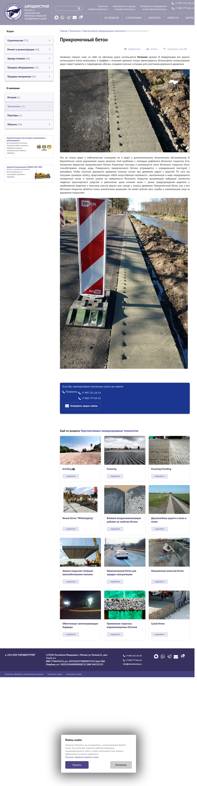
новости (173, 17)
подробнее (71, 476)
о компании (133, 17)
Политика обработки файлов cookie (82, 757)
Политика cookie (55, 674)
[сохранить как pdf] (175, 49)
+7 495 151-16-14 (183, 3)
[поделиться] (132, 49)
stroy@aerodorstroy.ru (125, 9)
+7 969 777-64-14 (183, 8)
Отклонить (121, 764)
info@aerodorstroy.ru (98, 9)
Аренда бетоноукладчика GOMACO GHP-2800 (24, 167)
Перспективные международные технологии (104, 31)
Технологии (74, 31)
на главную (111, 17)
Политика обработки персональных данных (24, 674)
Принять (76, 764)
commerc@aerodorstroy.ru (154, 9)
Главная (63, 31)
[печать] (152, 49)
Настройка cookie (74, 674)
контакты (154, 17)
